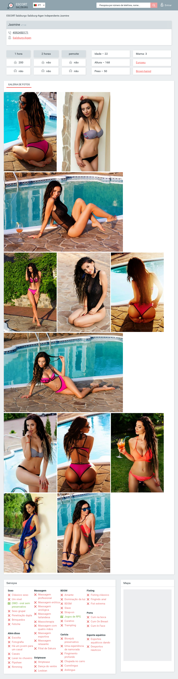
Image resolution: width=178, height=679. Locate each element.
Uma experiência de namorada (74, 647)
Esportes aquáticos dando (100, 640)
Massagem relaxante (44, 642)
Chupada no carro (74, 661)
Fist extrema (98, 603)
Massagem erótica (49, 602)
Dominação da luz (74, 599)
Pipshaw (17, 662)
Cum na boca (98, 617)
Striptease (44, 662)
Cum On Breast (99, 621)
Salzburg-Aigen (35, 15)
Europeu (140, 62)
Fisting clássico (100, 594)
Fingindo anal (98, 599)
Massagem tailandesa (44, 615)
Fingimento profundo (71, 655)
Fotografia (18, 642)
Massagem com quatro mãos (47, 627)
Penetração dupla (22, 615)
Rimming (17, 666)
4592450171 (20, 32)
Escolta (16, 637)
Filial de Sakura (47, 648)
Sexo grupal (18, 611)
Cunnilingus (71, 665)
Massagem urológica (44, 608)
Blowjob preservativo (71, 640)
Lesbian (42, 670)
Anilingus (69, 670)
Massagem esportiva (44, 635)
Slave (67, 608)
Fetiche (16, 624)
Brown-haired (143, 71)
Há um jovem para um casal (22, 647)
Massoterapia (46, 621)
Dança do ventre (47, 666)
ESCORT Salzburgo (16, 15)
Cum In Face (98, 625)
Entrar (166, 5)
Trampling (70, 625)
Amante (69, 594)
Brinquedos (18, 619)
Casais (16, 653)
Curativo (69, 621)
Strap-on (69, 612)
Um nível (17, 599)
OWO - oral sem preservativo (21, 605)
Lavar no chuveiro (22, 658)
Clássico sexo (20, 594)
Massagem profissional (45, 596)
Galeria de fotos (19, 84)
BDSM (68, 603)
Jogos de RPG (72, 616)
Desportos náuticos (97, 648)
